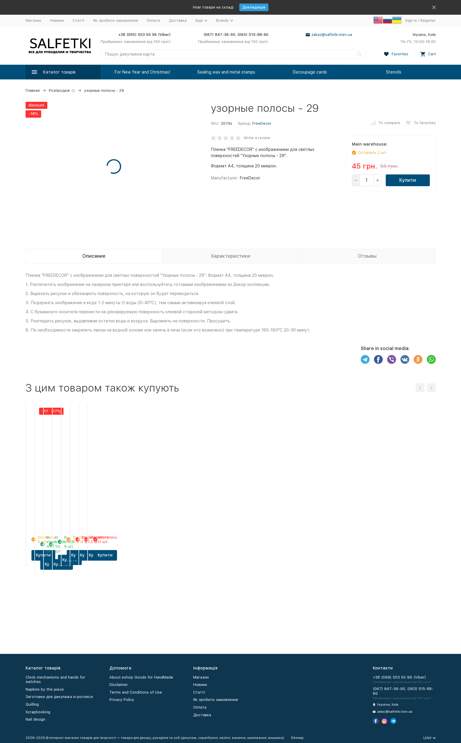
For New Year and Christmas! (142, 72)
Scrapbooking (38, 712)
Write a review (257, 138)
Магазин (33, 20)
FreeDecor (261, 123)
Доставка (178, 20)
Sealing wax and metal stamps (226, 72)
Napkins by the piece (45, 689)
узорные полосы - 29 (104, 90)
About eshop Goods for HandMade (141, 677)
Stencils (393, 72)
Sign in (411, 20)
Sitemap (297, 738)
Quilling (32, 704)
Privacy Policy (121, 699)
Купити (407, 180)
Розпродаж (59, 90)
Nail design (35, 719)
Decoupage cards (310, 72)
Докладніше (253, 7)
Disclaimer (118, 684)
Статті (78, 20)
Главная (33, 90)
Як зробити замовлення (115, 20)
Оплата (153, 20)
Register (428, 20)
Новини (57, 20)
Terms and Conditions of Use (135, 692)
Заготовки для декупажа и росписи (59, 696)
